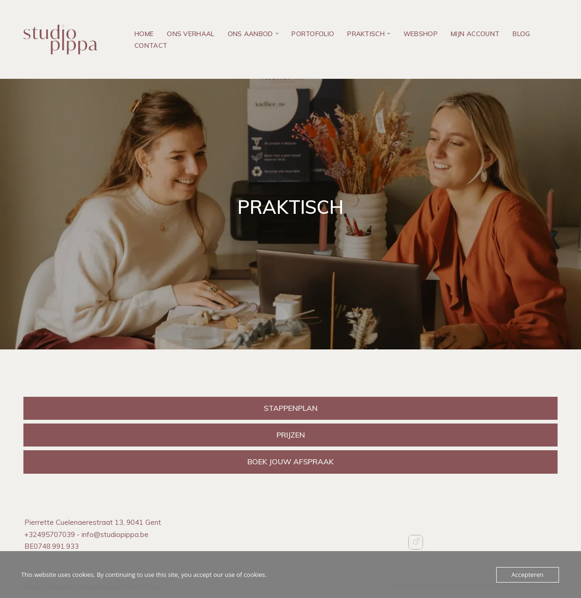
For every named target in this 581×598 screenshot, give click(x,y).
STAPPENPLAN (291, 408)
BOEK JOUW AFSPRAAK (290, 461)
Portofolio (312, 34)
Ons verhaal (190, 34)
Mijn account (475, 34)
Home (144, 34)
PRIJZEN (290, 434)
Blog (521, 34)
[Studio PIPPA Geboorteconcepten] (63, 39)
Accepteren (528, 574)
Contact (150, 45)
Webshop (420, 34)
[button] (277, 33)
